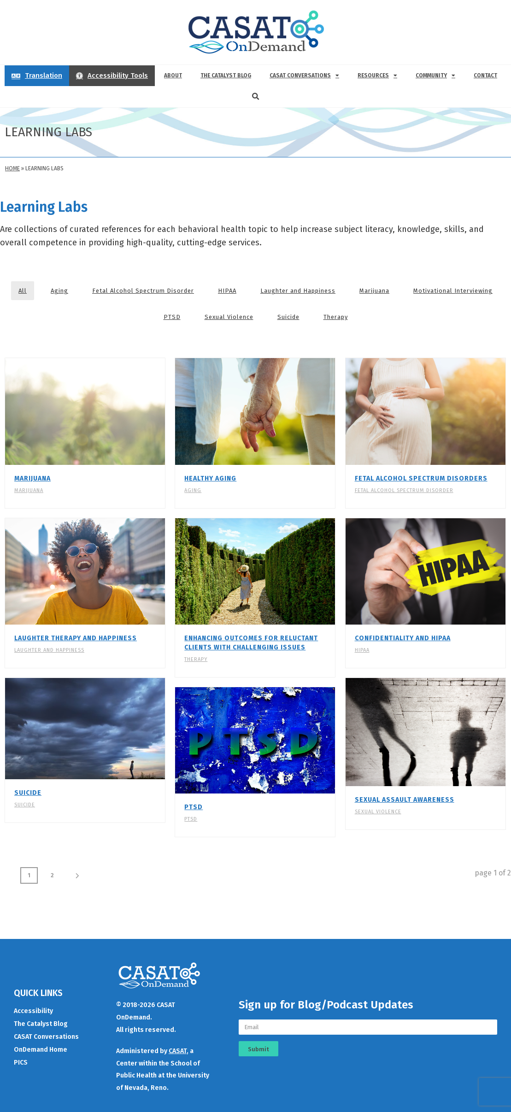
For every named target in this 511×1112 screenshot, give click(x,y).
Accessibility (33, 1006)
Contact (485, 75)
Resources (377, 75)
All (22, 290)
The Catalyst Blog (225, 75)
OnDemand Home (40, 1045)
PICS (21, 1058)
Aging (59, 290)
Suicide (288, 316)
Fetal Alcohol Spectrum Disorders (421, 478)
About (173, 75)
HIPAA (227, 290)
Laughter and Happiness (297, 290)
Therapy (335, 316)
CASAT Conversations (304, 75)
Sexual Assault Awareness (404, 800)
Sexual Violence (229, 316)
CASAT (178, 1046)
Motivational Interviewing (453, 290)
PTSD (172, 316)
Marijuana (374, 290)
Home (12, 168)
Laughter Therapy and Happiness (75, 638)
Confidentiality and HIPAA (403, 638)
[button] (255, 96)
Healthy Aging (210, 478)
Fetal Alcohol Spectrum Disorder (143, 290)
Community (435, 75)
